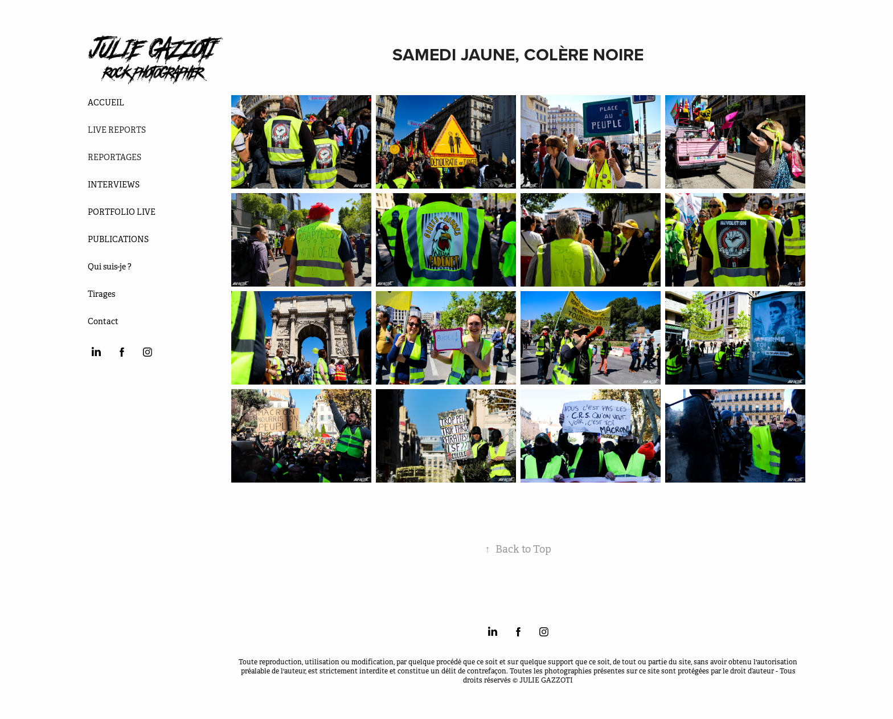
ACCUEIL (106, 102)
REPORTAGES (114, 157)
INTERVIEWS (114, 184)
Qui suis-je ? (110, 267)
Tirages (101, 294)
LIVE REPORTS (117, 130)
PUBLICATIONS (118, 239)
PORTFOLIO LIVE (121, 212)
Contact (103, 321)
